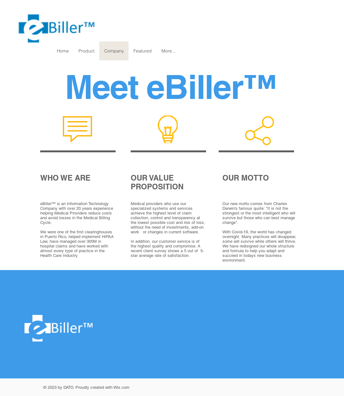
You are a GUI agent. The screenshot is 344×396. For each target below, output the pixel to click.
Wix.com (121, 387)
